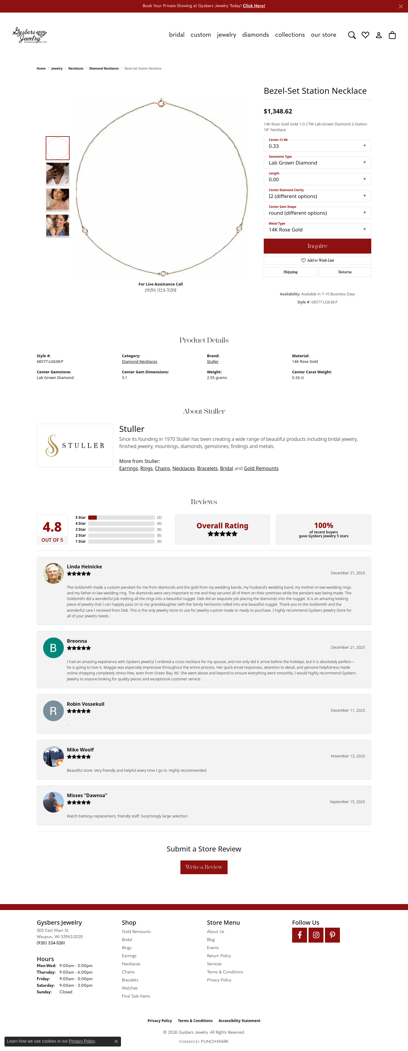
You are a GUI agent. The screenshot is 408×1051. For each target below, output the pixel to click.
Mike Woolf (80, 749)
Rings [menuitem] (126, 948)
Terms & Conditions (225, 972)
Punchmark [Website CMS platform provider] (214, 1042)
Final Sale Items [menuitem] (136, 996)
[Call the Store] (51, 943)
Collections (290, 35)
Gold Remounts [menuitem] (136, 932)
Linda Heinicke (84, 566)
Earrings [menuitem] (129, 956)
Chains (162, 468)
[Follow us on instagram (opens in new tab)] (316, 935)
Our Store (323, 35)
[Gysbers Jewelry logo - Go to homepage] (29, 35)
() (159, 517)
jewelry (56, 68)
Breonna (77, 641)
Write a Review (204, 867)
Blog (211, 940)
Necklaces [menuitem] (131, 964)
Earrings (128, 468)
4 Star (81, 523)
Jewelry (226, 35)
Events (213, 948)
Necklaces (76, 68)
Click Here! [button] (254, 6)
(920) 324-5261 (161, 290)
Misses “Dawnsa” (87, 795)
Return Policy (219, 956)
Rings (146, 468)
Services (214, 964)
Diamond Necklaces (104, 68)
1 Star (81, 541)
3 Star (81, 529)
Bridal (177, 35)
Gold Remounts (261, 468)
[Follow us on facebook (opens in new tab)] (299, 935)
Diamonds (255, 35)
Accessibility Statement (239, 1020)
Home (41, 68)
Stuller (213, 361)
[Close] (400, 6)
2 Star (81, 535)
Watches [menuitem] (130, 988)
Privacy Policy (219, 980)
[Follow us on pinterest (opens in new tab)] (332, 935)
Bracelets (207, 468)
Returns (345, 272)
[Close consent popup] (116, 1041)
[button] (352, 35)
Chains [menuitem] (128, 972)
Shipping (290, 272)
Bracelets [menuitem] (130, 980)
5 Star (81, 517)
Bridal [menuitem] (127, 940)
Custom (201, 35)
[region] (162, 187)
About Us (215, 932)
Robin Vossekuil (86, 704)
